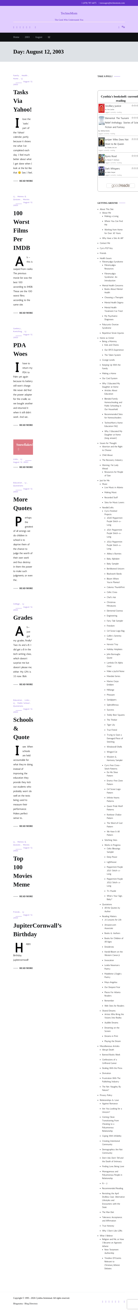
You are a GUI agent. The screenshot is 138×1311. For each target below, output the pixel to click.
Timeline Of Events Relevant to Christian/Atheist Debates (113, 1263)
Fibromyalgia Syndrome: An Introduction (111, 277)
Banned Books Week (111, 1054)
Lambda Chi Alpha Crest (115, 664)
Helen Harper (111, 172)
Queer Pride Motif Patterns (115, 808)
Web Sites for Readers (114, 1005)
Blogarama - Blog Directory (25, 1303)
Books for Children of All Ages (114, 940)
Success (110, 709)
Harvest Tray (112, 644)
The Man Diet (108, 1212)
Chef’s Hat (111, 597)
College (16, 604)
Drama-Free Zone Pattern (115, 782)
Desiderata (109, 947)
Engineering (112, 615)
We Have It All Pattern (113, 833)
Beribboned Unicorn (115, 568)
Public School (24, 703)
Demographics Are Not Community (112, 1151)
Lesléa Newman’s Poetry (112, 967)
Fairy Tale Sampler (115, 621)
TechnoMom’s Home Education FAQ (114, 424)
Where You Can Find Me (114, 223)
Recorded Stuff (111, 497)
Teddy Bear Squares (116, 715)
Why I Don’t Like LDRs (112, 1230)
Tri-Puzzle (111, 891)
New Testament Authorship (112, 1251)
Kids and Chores (112, 345)
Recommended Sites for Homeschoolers (114, 416)
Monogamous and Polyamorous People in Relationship (112, 1175)
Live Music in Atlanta (114, 487)
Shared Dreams (109, 1010)
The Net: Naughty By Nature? (111, 1088)
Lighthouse (111, 862)
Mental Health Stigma (114, 302)
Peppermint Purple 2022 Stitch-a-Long (115, 882)
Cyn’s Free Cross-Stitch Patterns (113, 767)
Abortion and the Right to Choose (112, 448)
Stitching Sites (111, 840)
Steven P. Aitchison (113, 160)
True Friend (112, 730)
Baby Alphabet (113, 558)
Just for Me (105, 480)
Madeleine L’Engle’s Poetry (113, 975)
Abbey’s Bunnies (114, 553)
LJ (22, 79)
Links (15, 459)
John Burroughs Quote (113, 656)
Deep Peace (112, 857)
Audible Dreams (111, 1022)
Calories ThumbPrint (116, 587)
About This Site (107, 209)
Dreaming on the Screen (112, 1029)
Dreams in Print (111, 1036)
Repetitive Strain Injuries (113, 333)
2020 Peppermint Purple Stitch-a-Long (115, 521)
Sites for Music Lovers (114, 502)
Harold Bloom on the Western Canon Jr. (114, 953)
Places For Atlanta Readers (112, 994)
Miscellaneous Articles (110, 1046)
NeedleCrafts (108, 507)
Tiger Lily (111, 725)
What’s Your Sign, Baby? (114, 898)
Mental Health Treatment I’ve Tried (114, 309)
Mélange (110, 690)
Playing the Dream (113, 1041)
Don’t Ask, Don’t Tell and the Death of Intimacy (112, 1160)
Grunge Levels (108, 360)
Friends (16, 912)
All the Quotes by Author (112, 910)
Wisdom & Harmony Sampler (115, 759)
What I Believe (106, 1235)
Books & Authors (112, 933)
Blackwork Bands (114, 573)
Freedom (111, 625)
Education (17, 483)
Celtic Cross (112, 592)
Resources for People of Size (114, 474)
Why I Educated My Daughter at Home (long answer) (113, 435)
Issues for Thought (108, 443)
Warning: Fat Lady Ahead (110, 467)
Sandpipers (112, 699)
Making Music (111, 492)
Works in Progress (113, 845)
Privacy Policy (106, 1095)
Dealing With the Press (112, 1068)
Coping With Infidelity (112, 1136)
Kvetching (17, 331)
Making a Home (109, 373)
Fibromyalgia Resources (110, 267)
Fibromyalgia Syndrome (112, 261)
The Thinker (112, 720)
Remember (109, 1000)
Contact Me (105, 243)
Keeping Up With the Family (111, 367)
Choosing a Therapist (114, 297)
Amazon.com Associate (110, 927)
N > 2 (104, 1183)
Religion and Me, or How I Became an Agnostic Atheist (113, 1243)
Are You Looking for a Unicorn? (112, 1110)
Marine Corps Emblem (113, 683)
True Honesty (108, 1226)
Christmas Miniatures (111, 604)
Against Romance (110, 1103)
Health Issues (106, 258)
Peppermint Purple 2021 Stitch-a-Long (115, 870)
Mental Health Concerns (112, 285)
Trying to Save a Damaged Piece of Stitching (115, 738)
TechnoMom (69, 13)
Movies (26, 199)
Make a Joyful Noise (115, 671)
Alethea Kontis (105, 131)
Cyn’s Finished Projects (111, 513)
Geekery (17, 328)
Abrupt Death (108, 1049)
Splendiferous (113, 705)
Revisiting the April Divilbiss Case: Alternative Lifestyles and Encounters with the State (113, 1200)
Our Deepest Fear (112, 987)
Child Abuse (107, 455)
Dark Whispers (112, 168)
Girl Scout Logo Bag (116, 631)
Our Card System (110, 378)
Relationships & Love (109, 1100)
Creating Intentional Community (111, 1143)
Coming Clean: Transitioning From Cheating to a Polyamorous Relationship (110, 1124)
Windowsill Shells (114, 746)
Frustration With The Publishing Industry (111, 1080)
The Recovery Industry (112, 460)
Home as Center (107, 338)
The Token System (113, 355)
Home (15, 79)
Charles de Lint (112, 148)
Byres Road (111, 156)
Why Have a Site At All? (113, 238)
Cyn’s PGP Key (106, 248)
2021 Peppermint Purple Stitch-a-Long (114, 533)
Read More (26, 181)
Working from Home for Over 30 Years (114, 231)
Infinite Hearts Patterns (113, 799)
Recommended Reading (112, 1188)
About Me (106, 213)
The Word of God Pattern (114, 825)
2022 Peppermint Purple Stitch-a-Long (114, 545)
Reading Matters (109, 916)
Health (24, 75)
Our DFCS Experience (114, 350)
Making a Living (112, 216)
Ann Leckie (110, 109)
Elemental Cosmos (115, 610)
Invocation (109, 960)
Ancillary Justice (113, 105)
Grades (23, 617)
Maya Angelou (111, 982)
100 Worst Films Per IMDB (21, 230)
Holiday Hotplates (114, 649)
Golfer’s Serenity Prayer (114, 638)
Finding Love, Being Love (113, 1166)
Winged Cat (112, 752)
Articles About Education (111, 392)
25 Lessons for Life (113, 919)
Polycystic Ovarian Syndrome (110, 326)
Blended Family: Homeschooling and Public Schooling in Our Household (113, 403)
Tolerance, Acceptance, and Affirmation (112, 1219)
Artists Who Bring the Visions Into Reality (114, 1016)
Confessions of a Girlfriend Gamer (109, 1061)
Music (104, 484)
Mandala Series (113, 676)
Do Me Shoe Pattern (112, 774)
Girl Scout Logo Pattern (114, 791)
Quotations (18, 486)
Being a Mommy (109, 341)
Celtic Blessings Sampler (113, 850)
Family (16, 75)
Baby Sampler (113, 563)
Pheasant (111, 694)
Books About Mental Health (114, 291)
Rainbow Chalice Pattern (114, 816)
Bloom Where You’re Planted (113, 580)
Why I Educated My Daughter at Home (111, 385)
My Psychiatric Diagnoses (111, 318)
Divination (106, 1073)
